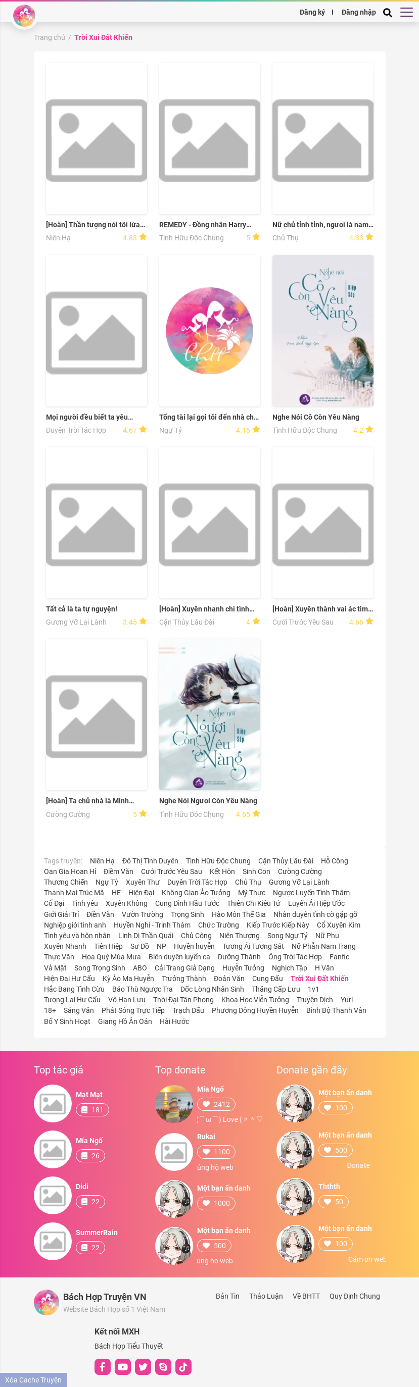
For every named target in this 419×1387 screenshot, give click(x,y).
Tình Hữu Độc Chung (191, 238)
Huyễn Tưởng (243, 968)
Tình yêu (85, 903)
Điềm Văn (118, 871)
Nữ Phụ (327, 936)
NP (161, 946)
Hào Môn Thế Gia (239, 914)
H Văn (324, 968)
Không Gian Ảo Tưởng (196, 893)
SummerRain (97, 1232)
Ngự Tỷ (170, 430)
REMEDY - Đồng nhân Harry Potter (202, 225)
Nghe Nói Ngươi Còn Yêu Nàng (208, 801)
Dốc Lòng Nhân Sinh (212, 989)
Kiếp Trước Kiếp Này (278, 925)
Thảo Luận (266, 1296)
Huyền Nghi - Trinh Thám (152, 925)
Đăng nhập (359, 12)
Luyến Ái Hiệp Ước (316, 903)
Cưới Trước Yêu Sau (303, 622)
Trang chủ (49, 37)
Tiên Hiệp (108, 946)
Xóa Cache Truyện (33, 1380)
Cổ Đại (54, 903)
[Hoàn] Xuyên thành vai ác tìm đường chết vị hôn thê (320, 609)
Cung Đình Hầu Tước (187, 903)
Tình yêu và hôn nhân (77, 936)
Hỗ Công (334, 861)
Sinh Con (256, 871)
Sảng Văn (79, 1010)
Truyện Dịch (315, 1000)
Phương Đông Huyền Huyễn (255, 1010)
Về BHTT (306, 1296)
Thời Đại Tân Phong (183, 1000)
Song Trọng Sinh (99, 968)
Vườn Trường (142, 914)
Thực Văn (59, 957)
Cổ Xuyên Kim (338, 925)
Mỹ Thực (251, 893)
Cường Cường (68, 814)
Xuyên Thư (143, 882)
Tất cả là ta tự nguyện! (81, 609)
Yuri (347, 1000)
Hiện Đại (141, 893)
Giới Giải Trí (61, 914)
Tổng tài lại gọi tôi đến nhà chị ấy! (207, 417)
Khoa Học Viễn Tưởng (255, 1000)
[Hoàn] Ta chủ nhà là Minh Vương (87, 801)
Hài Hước (174, 1021)
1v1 (313, 989)
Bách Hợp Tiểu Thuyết (129, 1346)
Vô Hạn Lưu (127, 1000)
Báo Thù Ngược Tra (142, 989)
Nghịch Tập (289, 968)
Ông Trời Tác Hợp (295, 957)
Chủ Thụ (285, 238)
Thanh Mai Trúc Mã (74, 893)
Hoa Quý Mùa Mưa (111, 957)
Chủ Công (196, 936)
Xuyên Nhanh (65, 946)
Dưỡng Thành (239, 957)
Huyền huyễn (194, 946)
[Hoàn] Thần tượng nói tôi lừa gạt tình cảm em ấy (93, 225)
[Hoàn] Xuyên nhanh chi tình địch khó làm (204, 609)
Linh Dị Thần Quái (145, 936)
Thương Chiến (66, 882)
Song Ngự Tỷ (287, 936)
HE (116, 893)
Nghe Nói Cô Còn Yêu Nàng (315, 417)
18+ (50, 1010)
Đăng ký (312, 12)
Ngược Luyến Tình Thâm (311, 893)
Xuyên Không (127, 903)
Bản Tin (228, 1296)
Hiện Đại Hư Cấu (69, 978)
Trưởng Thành (184, 978)
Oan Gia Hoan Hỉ (70, 871)
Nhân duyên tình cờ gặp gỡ (315, 914)
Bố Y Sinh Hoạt (67, 1021)
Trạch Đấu (188, 1010)
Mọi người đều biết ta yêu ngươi (87, 417)
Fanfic (339, 957)
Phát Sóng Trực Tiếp (133, 1010)
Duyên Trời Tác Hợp (76, 430)
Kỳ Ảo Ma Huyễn (128, 978)
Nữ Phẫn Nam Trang (324, 946)
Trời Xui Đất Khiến (103, 37)
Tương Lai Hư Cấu (72, 1000)
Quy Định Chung (355, 1296)
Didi (82, 1187)
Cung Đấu (267, 978)
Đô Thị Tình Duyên (150, 861)
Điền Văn (100, 914)
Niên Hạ (58, 238)
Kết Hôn (222, 871)
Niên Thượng (239, 936)
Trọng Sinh (187, 914)
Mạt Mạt (89, 1095)
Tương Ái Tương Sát (253, 946)
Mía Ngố (89, 1141)
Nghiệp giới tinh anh (75, 925)
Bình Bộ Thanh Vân (336, 1010)
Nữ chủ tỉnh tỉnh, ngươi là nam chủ (320, 225)
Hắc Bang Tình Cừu (74, 989)
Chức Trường (218, 925)
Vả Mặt (55, 968)
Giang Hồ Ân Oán (125, 1021)
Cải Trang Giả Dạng (185, 968)
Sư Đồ (139, 946)
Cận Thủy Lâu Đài (186, 622)
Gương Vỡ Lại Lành (76, 622)
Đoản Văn (229, 978)
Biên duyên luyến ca (179, 957)
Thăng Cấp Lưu (276, 989)
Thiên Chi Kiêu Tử (254, 903)
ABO (140, 968)
